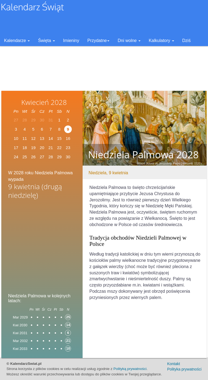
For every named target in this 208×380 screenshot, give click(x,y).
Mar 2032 (20, 341)
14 (50, 138)
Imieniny (71, 40)
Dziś (186, 40)
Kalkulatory (161, 40)
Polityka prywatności (184, 369)
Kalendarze (17, 40)
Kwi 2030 (20, 325)
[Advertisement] (42, 244)
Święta (46, 40)
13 (42, 138)
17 (16, 147)
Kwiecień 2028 (44, 102)
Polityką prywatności (130, 369)
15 (59, 138)
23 (68, 147)
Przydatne (98, 40)
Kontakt (173, 364)
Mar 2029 (20, 317)
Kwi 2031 (20, 333)
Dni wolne (129, 40)
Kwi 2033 (20, 349)
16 (68, 138)
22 (59, 147)
